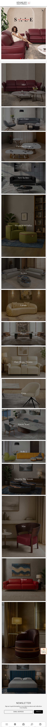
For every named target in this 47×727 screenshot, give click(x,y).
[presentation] (13, 717)
